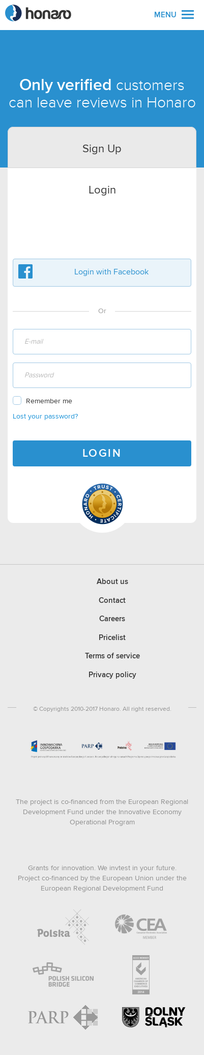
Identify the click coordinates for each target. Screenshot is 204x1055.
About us (112, 582)
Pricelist (112, 638)
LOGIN (102, 454)
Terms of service (112, 656)
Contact (112, 600)
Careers (112, 619)
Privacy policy (112, 675)
